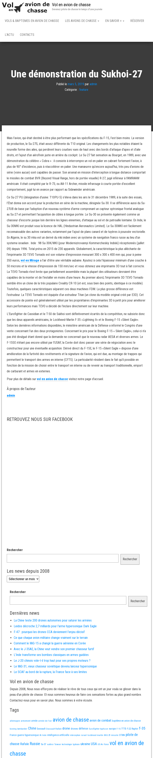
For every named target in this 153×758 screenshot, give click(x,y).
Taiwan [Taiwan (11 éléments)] (57, 744)
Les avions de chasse (82, 21)
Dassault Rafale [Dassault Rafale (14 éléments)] (54, 728)
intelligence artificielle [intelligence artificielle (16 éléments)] (58, 735)
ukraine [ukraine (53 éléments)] (85, 744)
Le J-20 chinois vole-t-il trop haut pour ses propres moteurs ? (52, 660)
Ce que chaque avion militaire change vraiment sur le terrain (51, 638)
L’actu (9, 35)
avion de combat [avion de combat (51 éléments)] (100, 720)
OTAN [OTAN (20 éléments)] (122, 735)
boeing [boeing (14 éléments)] (13, 728)
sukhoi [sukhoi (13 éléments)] (50, 744)
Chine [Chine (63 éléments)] (32, 728)
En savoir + (114, 21)
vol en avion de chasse (52, 379)
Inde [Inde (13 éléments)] (44, 735)
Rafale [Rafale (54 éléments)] (24, 744)
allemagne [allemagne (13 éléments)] (15, 720)
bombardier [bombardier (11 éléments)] (22, 729)
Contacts (27, 35)
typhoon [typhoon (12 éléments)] (76, 744)
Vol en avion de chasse (71, 4)
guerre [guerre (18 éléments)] (20, 735)
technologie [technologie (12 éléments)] (67, 744)
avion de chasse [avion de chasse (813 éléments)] (71, 719)
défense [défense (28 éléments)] (83, 728)
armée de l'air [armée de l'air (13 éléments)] (45, 720)
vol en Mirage (30, 260)
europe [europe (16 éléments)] (112, 728)
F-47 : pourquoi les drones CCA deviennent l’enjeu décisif (49, 632)
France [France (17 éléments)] (13, 735)
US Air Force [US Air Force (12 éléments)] (103, 744)
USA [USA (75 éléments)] (94, 744)
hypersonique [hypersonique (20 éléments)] (32, 735)
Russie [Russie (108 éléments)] (35, 743)
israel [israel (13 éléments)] (84, 735)
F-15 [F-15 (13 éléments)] (119, 728)
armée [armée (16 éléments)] (34, 720)
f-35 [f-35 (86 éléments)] (142, 728)
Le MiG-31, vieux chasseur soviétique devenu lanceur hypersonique (55, 666)
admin (93, 84)
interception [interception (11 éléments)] (75, 735)
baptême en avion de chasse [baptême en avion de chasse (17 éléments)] (126, 720)
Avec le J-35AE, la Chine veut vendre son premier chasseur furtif (54, 649)
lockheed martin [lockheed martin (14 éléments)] (95, 735)
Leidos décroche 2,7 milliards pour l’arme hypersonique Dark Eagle (55, 626)
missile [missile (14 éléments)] (114, 735)
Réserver (137, 21)
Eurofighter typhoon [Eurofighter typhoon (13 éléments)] (98, 728)
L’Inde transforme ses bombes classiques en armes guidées (51, 655)
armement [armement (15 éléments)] (25, 720)
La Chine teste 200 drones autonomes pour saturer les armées (53, 620)
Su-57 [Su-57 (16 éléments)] (43, 744)
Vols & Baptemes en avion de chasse (32, 21)
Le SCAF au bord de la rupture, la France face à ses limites (50, 672)
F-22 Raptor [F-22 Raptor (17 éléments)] (132, 728)
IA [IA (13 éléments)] (40, 735)
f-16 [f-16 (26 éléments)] (124, 728)
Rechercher (15, 550)
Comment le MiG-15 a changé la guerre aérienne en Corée (50, 643)
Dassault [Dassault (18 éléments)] (41, 728)
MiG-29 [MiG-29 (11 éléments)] (107, 735)
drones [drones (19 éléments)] (74, 728)
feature (83, 90)
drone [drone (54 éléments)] (66, 728)
